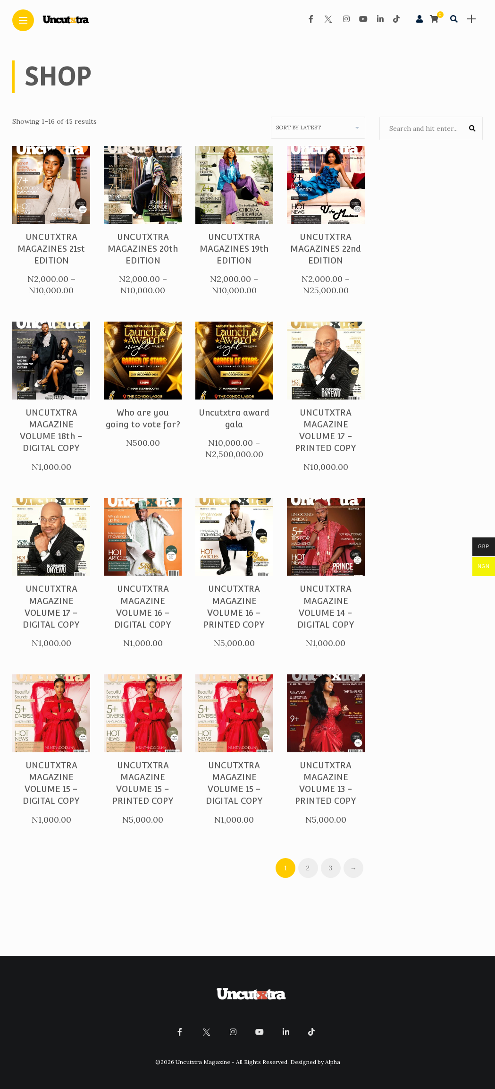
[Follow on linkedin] (380, 19)
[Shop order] (318, 128)
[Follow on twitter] (328, 19)
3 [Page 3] (330, 868)
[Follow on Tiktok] (396, 19)
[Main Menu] (23, 20)
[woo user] (419, 19)
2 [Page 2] (308, 868)
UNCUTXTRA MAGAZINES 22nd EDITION (325, 248)
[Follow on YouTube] (363, 19)
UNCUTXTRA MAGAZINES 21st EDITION (51, 248)
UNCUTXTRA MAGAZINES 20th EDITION (143, 248)
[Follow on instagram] (346, 19)
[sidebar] (471, 19)
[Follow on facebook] (311, 19)
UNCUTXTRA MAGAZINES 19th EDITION (234, 248)
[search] (454, 19)
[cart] (435, 19)
